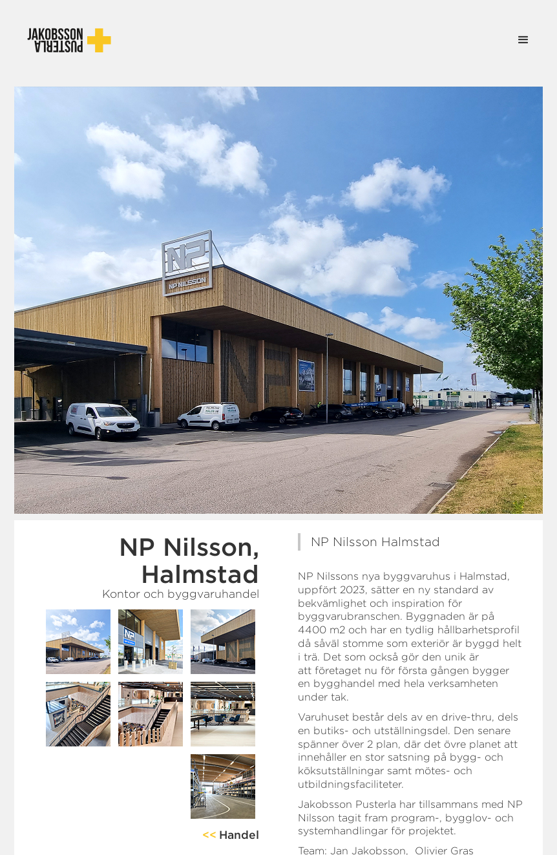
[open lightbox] (78, 641)
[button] (523, 40)
